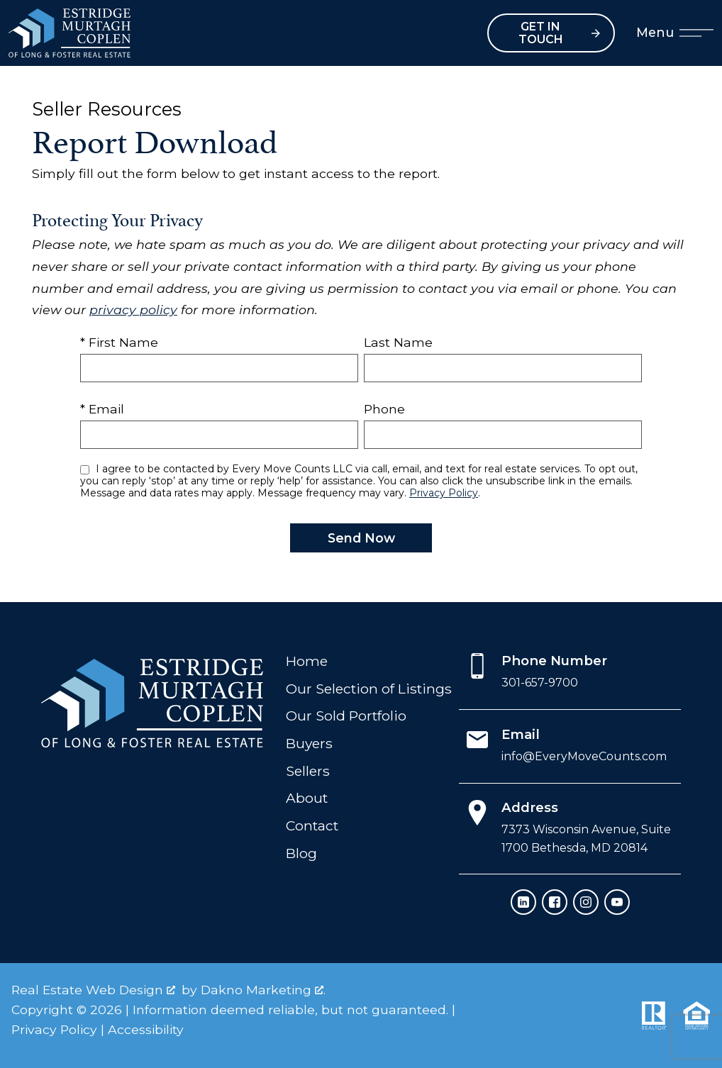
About (307, 797)
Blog (301, 853)
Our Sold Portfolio (346, 715)
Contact (312, 825)
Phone (384, 408)
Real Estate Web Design (93, 989)
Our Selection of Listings (369, 688)
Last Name (398, 342)
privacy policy (133, 309)
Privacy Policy (443, 492)
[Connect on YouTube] (617, 902)
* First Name (119, 342)
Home (307, 660)
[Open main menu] (696, 33)
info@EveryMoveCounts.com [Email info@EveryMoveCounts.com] (584, 756)
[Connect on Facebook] (554, 902)
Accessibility (146, 1029)
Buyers (309, 743)
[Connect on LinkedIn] (523, 902)
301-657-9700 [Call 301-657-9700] (539, 682)
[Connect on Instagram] (586, 902)
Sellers (308, 770)
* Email (102, 408)
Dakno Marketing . (263, 989)
